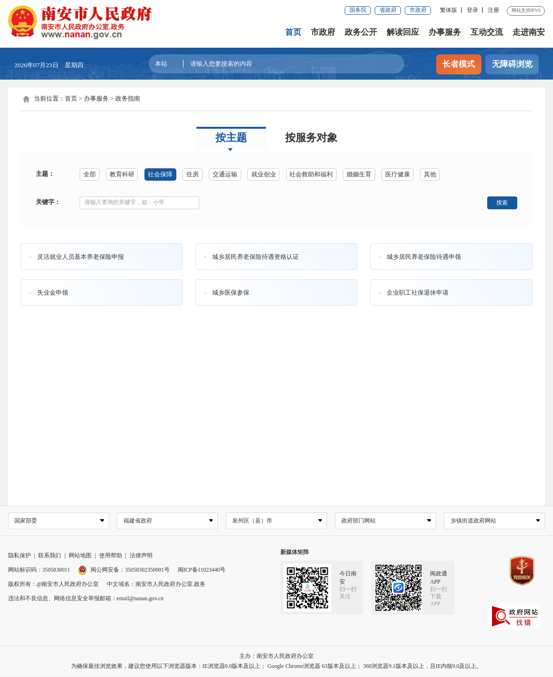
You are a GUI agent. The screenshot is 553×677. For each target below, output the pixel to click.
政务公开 (361, 32)
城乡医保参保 (230, 292)
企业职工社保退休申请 (418, 292)
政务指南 (127, 98)
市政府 (418, 10)
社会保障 (160, 174)
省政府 (388, 10)
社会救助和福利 (311, 174)
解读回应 (403, 32)
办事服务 (445, 32)
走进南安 (528, 32)
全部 (89, 174)
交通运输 (225, 174)
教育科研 (122, 174)
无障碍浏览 (512, 64)
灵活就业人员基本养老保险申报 (80, 256)
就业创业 (263, 174)
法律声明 (141, 556)
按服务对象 (311, 138)
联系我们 (49, 556)
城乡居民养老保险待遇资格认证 (255, 256)
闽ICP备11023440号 (202, 570)
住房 (192, 174)
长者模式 (458, 64)
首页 (293, 32)
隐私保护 (19, 556)
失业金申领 (52, 292)
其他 (430, 174)
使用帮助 (110, 556)
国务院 (358, 10)
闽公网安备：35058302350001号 (124, 570)
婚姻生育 (359, 174)
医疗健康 (397, 174)
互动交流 (487, 32)
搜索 (502, 202)
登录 (472, 10)
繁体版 (448, 10)
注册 (493, 10)
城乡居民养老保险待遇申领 (424, 256)
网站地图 (80, 556)
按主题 (231, 138)
